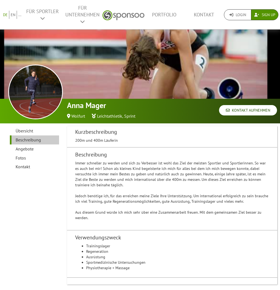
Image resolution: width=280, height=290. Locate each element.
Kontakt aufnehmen (248, 110)
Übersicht (24, 131)
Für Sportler (42, 14)
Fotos (21, 158)
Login (237, 14)
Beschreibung (28, 140)
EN (13, 14)
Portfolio (164, 14)
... (19, 14)
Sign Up (264, 14)
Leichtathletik (109, 116)
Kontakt (204, 14)
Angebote (25, 149)
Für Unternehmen (82, 14)
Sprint (129, 116)
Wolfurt (78, 116)
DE (5, 14)
